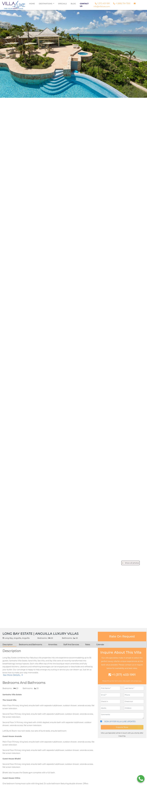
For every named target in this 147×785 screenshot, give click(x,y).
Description (8, 644)
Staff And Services (71, 644)
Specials (62, 3)
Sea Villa (41, 661)
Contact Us (84, 4)
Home (32, 3)
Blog (73, 3)
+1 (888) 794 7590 (121, 3)
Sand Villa (32, 661)
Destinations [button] (46, 3)
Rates (87, 644)
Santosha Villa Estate (18, 661)
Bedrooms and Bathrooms (30, 644)
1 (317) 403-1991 (102, 3)
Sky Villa (52, 661)
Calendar (100, 644)
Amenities (52, 644)
